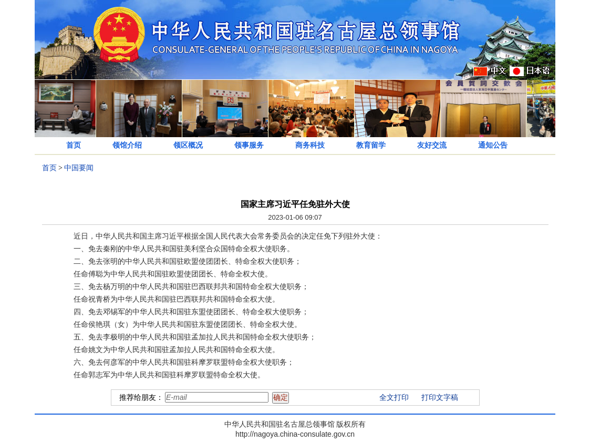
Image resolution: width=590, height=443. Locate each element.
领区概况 (188, 145)
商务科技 (310, 145)
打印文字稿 (439, 397)
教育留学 (371, 145)
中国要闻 (79, 168)
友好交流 (432, 145)
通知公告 (493, 145)
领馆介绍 (127, 145)
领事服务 (249, 145)
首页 (73, 145)
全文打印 (394, 397)
